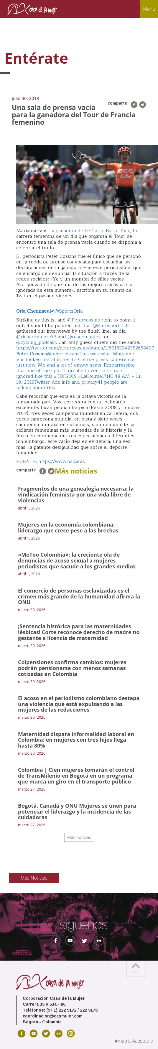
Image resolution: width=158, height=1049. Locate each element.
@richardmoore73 (36, 337)
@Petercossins (83, 320)
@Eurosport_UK (111, 325)
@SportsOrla (49, 311)
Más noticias (79, 837)
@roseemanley (84, 337)
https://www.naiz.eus (61, 461)
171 (105, 376)
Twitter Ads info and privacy (66, 382)
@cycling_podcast (36, 342)
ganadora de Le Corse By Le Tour (93, 231)
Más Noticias (34, 878)
